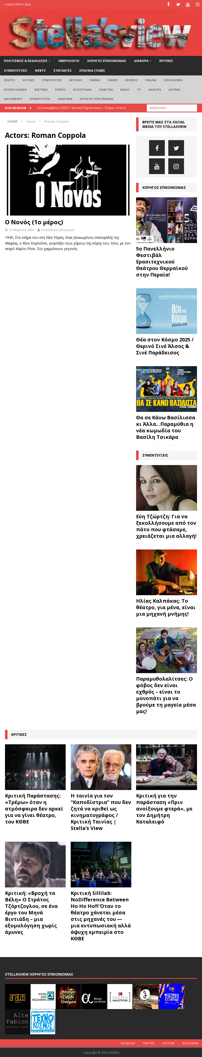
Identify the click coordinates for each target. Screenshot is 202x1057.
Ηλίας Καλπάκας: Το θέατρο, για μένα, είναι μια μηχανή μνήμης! (166, 607)
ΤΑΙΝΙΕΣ (112, 80)
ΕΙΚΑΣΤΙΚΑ (106, 89)
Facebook (128, 1043)
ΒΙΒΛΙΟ (125, 89)
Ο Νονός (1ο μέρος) (34, 222)
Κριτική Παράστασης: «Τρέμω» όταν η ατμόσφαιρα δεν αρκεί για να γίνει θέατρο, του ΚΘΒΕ (34, 808)
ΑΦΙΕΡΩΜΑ (65, 98)
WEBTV (40, 70)
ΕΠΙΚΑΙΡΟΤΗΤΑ (40, 98)
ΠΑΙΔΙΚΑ (150, 80)
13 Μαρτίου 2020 (21, 229)
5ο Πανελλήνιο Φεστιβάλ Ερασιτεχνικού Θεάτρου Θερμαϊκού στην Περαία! (162, 261)
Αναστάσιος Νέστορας (57, 229)
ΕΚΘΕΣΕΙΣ (131, 80)
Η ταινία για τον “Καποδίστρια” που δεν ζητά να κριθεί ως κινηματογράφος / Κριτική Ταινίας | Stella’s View (101, 811)
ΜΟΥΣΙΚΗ (75, 80)
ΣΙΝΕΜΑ (95, 80)
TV (139, 89)
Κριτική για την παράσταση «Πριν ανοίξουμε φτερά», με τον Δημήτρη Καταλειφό (164, 808)
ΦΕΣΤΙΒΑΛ (41, 89)
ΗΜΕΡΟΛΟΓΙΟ (68, 60)
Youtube (168, 1043)
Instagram (190, 1043)
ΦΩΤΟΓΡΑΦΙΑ (82, 89)
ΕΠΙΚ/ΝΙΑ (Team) (92, 70)
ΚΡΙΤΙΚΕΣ (166, 60)
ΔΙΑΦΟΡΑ (141, 60)
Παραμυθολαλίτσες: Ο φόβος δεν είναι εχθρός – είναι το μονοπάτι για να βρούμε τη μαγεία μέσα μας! (166, 694)
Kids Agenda (173, 80)
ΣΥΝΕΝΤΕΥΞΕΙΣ (15, 70)
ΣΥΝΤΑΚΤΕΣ (62, 70)
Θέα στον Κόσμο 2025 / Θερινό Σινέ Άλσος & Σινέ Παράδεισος (165, 346)
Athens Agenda (15, 89)
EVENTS (60, 89)
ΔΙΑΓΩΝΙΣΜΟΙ (13, 98)
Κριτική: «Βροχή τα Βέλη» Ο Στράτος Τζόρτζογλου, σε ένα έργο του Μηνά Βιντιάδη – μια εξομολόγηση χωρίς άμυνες (31, 912)
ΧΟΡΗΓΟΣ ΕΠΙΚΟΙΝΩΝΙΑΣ (106, 60)
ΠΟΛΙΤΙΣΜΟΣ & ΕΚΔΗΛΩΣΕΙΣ (25, 60)
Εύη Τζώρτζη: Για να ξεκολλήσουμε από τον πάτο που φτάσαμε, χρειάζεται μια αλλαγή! (166, 526)
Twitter (148, 1043)
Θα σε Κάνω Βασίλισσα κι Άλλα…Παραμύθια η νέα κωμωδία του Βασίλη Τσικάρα (165, 427)
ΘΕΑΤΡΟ (9, 80)
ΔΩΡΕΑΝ (174, 89)
